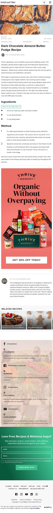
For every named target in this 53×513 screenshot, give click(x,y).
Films (38, 486)
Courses (8, 486)
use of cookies (35, 508)
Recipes (16, 486)
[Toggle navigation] (50, 2)
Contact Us (12, 489)
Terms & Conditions (25, 500)
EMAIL (5, 456)
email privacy (47, 461)
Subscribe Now (26, 467)
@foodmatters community (17, 365)
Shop (45, 486)
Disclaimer (14, 500)
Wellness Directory (37, 489)
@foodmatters (12, 344)
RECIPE (4, 37)
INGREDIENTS (27, 42)
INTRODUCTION (6, 42)
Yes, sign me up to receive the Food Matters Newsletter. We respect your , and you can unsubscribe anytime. (28, 461)
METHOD (46, 42)
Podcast (24, 486)
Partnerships (23, 489)
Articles (32, 486)
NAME (5, 449)
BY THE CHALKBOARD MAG (20, 279)
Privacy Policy (38, 500)
